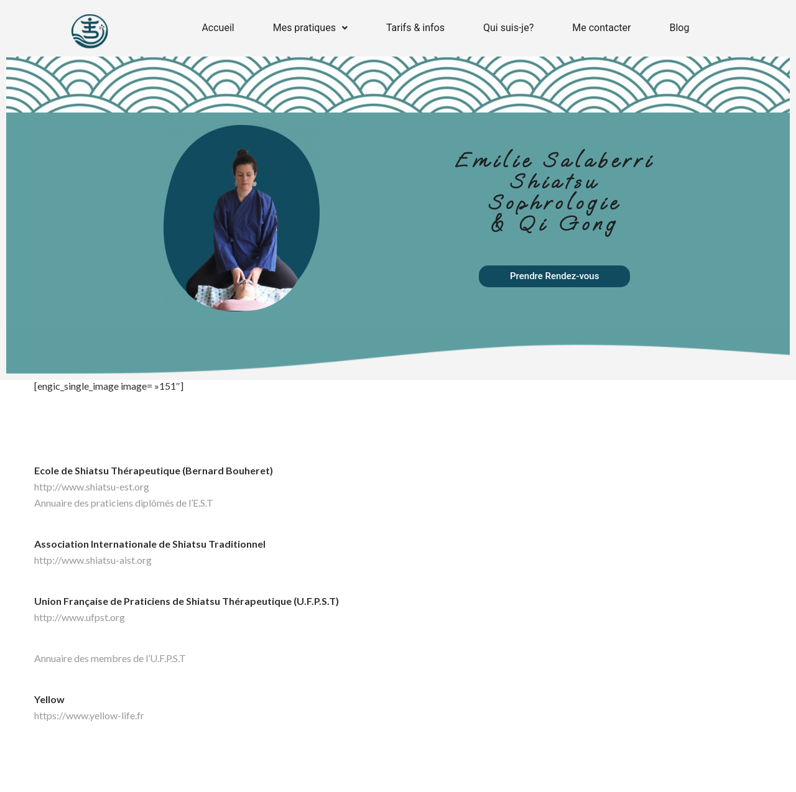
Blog (679, 28)
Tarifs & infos (415, 28)
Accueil (217, 28)
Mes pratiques (310, 28)
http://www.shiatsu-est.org (91, 486)
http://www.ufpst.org (79, 617)
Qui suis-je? (508, 28)
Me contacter (601, 28)
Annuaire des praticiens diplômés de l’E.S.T (123, 503)
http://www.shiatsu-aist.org (93, 560)
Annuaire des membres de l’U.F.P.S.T (110, 658)
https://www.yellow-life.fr (89, 715)
